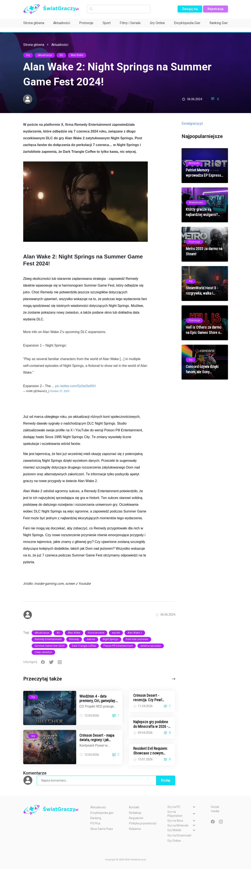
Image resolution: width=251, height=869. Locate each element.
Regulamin (136, 818)
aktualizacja (45, 55)
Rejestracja (216, 9)
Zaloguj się (190, 9)
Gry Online (157, 23)
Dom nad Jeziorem (137, 639)
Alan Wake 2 (135, 632)
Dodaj (165, 780)
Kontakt (134, 807)
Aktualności (61, 23)
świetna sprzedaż (150, 645)
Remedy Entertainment (48, 639)
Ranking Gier (218, 23)
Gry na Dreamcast (179, 835)
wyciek (116, 632)
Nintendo (194, 163)
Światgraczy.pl (192, 124)
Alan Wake (77, 55)
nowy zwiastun (43, 652)
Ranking (95, 818)
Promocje (86, 23)
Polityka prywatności (142, 823)
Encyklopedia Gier (187, 23)
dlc (61, 55)
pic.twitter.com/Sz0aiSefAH (75, 386)
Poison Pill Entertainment (118, 645)
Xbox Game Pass (101, 829)
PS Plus (95, 823)
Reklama (135, 829)
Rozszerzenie (96, 632)
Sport (107, 23)
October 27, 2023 (59, 391)
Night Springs (110, 639)
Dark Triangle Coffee (84, 645)
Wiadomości (196, 202)
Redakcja (135, 812)
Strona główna (33, 23)
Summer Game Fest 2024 (49, 645)
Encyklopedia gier (102, 812)
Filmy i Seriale (130, 23)
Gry (28, 55)
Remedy (74, 639)
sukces (91, 639)
